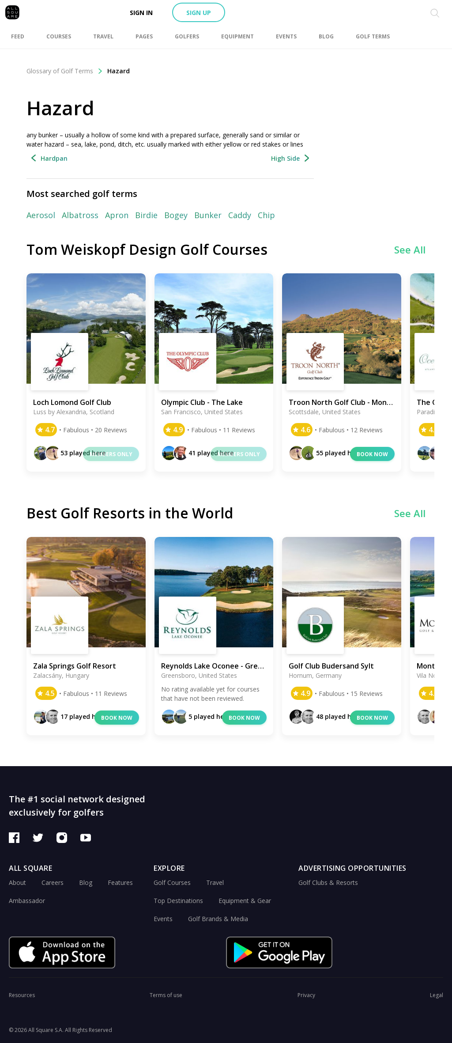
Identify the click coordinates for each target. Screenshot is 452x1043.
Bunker (208, 215)
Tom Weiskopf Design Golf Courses (146, 249)
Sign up (198, 12)
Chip (266, 215)
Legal (436, 995)
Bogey (176, 215)
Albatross (80, 215)
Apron (116, 215)
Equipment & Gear (244, 900)
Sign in (141, 12)
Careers (52, 882)
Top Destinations (178, 900)
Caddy (239, 215)
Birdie (146, 215)
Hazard (118, 71)
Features (120, 882)
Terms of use (166, 995)
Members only (111, 454)
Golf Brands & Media (218, 919)
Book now (372, 454)
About (17, 882)
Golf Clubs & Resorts (328, 882)
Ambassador (27, 900)
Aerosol (40, 215)
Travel (215, 882)
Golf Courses (172, 882)
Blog (85, 882)
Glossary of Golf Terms (64, 71)
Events (163, 919)
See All (410, 249)
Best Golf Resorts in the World (129, 512)
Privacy (306, 995)
